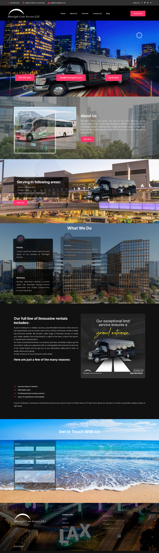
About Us (73, 13)
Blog (108, 13)
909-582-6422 (14, 3)
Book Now (138, 13)
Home (63, 13)
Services (85, 13)
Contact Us (97, 13)
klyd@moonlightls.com (58, 3)
